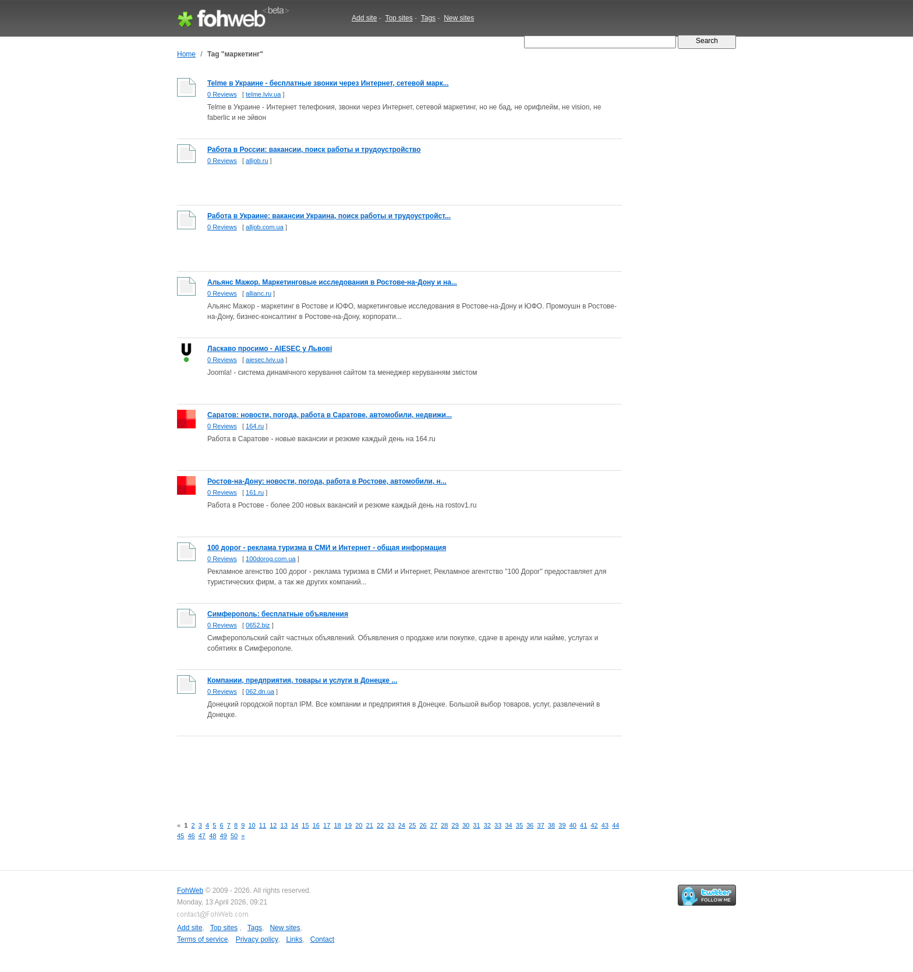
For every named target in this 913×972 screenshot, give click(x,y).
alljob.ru (257, 160)
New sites (459, 18)
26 (422, 825)
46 (190, 835)
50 (234, 835)
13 (284, 825)
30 (465, 825)
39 (561, 825)
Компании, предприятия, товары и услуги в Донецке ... (302, 680)
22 (380, 825)
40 (572, 825)
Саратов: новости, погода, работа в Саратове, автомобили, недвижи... (329, 415)
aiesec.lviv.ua (265, 359)
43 (604, 825)
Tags (428, 18)
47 (202, 835)
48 (212, 835)
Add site (364, 18)
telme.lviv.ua (263, 94)
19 (348, 825)
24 (401, 825)
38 (551, 825)
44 (615, 825)
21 (369, 825)
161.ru (255, 492)
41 (583, 825)
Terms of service (202, 939)
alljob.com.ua (265, 227)
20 (358, 825)
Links (294, 939)
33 (497, 825)
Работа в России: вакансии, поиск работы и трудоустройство (314, 150)
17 (326, 825)
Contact (322, 939)
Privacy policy (257, 939)
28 (444, 825)
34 (508, 825)
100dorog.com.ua (271, 558)
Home (186, 54)
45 (180, 835)
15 (305, 825)
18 (337, 825)
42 (593, 825)
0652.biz (258, 625)
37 (540, 825)
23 (390, 825)
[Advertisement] (389, 770)
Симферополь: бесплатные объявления (277, 614)
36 (529, 825)
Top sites (398, 18)
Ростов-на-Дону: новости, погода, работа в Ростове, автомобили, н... (327, 481)
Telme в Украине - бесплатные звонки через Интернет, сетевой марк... (328, 83)
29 (455, 825)
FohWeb (190, 890)
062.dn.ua (260, 691)
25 (412, 825)
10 (251, 825)
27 (433, 825)
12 (273, 825)
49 (223, 835)
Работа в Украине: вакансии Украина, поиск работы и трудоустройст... (329, 216)
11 (262, 825)
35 (519, 825)
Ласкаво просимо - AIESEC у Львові (269, 349)
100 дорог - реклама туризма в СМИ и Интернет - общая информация (326, 548)
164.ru (255, 426)
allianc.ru (258, 293)
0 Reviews (222, 94)
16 (316, 825)
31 (476, 825)
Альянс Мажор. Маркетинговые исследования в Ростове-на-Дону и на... (332, 282)
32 (487, 825)
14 (294, 825)
